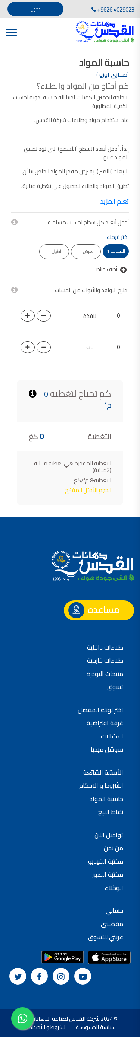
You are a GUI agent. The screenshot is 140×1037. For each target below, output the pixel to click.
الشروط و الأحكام (47, 1027)
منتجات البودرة (105, 674)
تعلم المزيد (114, 201)
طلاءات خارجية (105, 660)
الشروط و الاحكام (101, 785)
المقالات (112, 736)
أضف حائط (111, 269)
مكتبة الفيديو (105, 861)
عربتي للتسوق (105, 937)
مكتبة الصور (107, 874)
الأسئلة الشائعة (103, 772)
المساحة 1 (116, 251)
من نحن (113, 848)
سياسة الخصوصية (96, 1027)
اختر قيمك (118, 237)
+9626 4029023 (112, 9)
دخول (36, 8)
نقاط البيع (110, 812)
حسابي (114, 910)
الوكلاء (114, 888)
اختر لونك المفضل (100, 710)
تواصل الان (108, 835)
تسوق (115, 687)
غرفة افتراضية (105, 723)
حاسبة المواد (106, 799)
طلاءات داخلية (105, 647)
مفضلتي (112, 924)
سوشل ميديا (107, 749)
